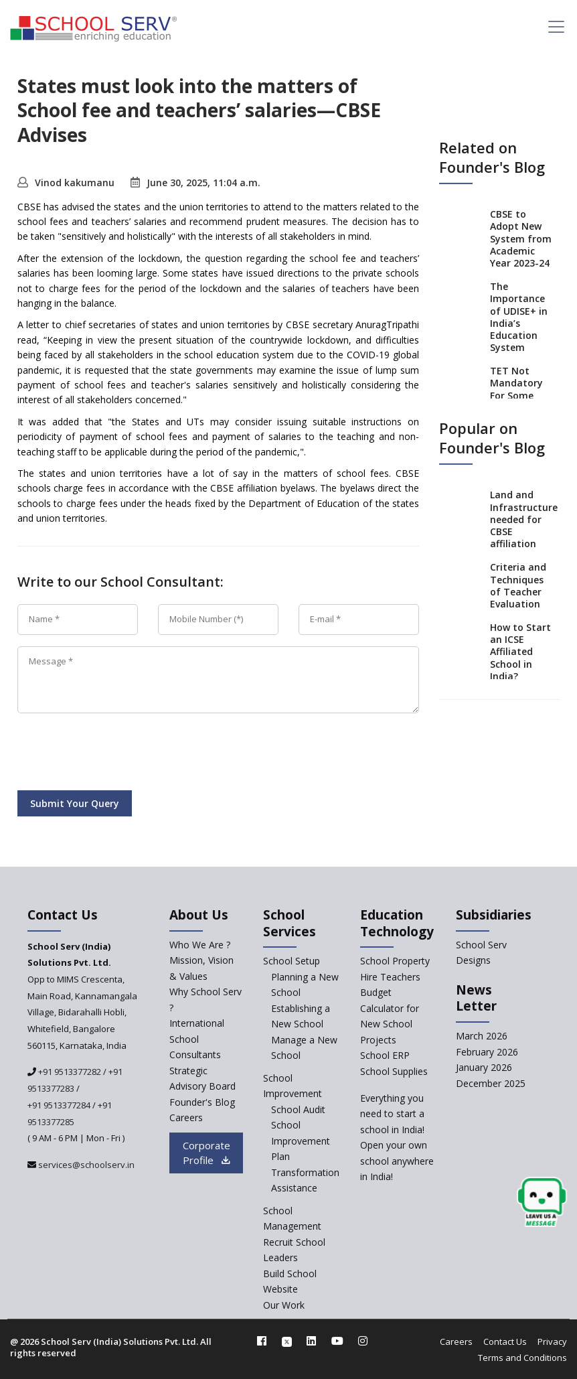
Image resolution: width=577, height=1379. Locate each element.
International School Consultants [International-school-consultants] (196, 1039)
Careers (456, 1341)
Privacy (552, 1341)
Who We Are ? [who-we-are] (199, 944)
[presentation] (119, 754)
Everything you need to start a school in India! (392, 1114)
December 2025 (490, 1083)
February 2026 (487, 1051)
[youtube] (337, 1340)
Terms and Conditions (522, 1358)
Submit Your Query (74, 803)
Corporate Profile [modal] (206, 1153)
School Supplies (394, 1071)
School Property (395, 960)
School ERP (385, 1055)
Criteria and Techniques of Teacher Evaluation (518, 585)
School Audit (298, 1109)
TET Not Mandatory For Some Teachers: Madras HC (516, 395)
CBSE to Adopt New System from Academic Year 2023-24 (521, 238)
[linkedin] (311, 1340)
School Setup (291, 960)
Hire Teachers (390, 976)
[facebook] (261, 1340)
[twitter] (287, 1340)
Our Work (284, 1305)
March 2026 (481, 1035)
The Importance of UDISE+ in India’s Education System (519, 317)
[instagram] (362, 1340)
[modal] (567, 1225)
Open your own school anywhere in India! (397, 1161)
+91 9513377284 (58, 1105)
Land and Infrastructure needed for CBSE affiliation (524, 519)
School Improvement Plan (300, 1140)
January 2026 (484, 1067)
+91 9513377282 (68, 1072)
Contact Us (505, 1341)
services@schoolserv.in (85, 1165)
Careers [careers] (186, 1117)
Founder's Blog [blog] (202, 1102)
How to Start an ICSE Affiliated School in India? (520, 651)
